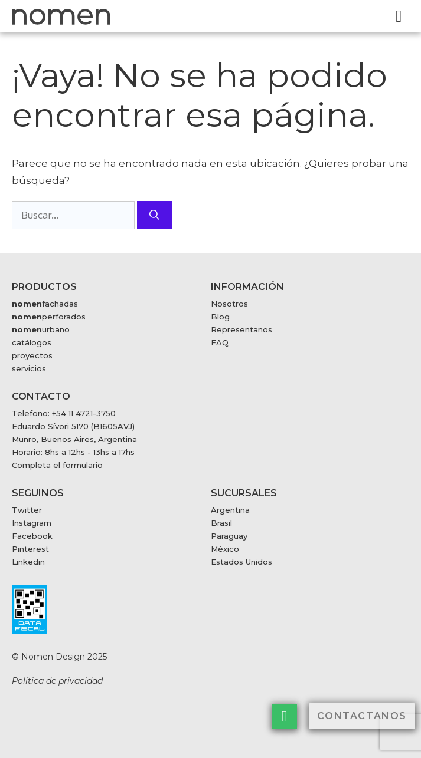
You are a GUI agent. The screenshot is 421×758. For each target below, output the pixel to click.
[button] (399, 16)
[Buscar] (154, 215)
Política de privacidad (57, 680)
